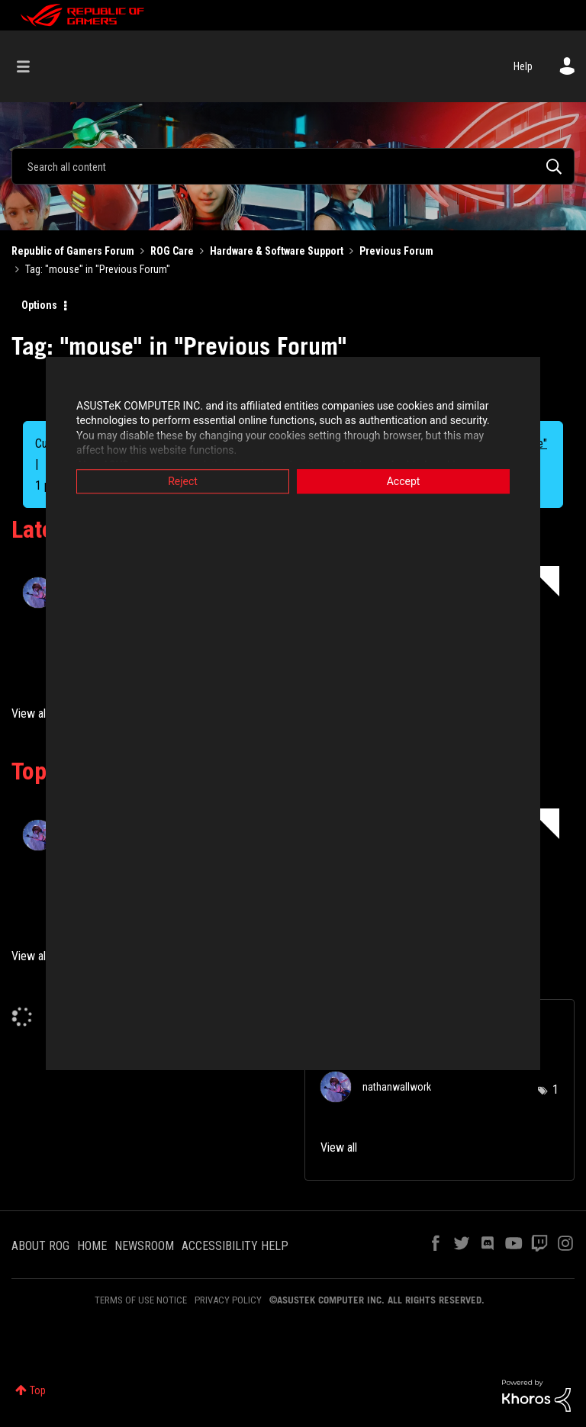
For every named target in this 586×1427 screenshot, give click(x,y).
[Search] (293, 166)
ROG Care (172, 251)
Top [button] (38, 1390)
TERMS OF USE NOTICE (141, 1300)
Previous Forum (396, 251)
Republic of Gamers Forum (72, 251)
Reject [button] (183, 481)
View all (29, 713)
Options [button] (39, 305)
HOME (92, 1246)
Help (523, 66)
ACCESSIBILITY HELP (235, 1246)
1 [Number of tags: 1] (555, 1089)
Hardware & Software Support (276, 251)
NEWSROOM (144, 1246)
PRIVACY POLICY (228, 1300)
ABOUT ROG (40, 1246)
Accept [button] (403, 481)
